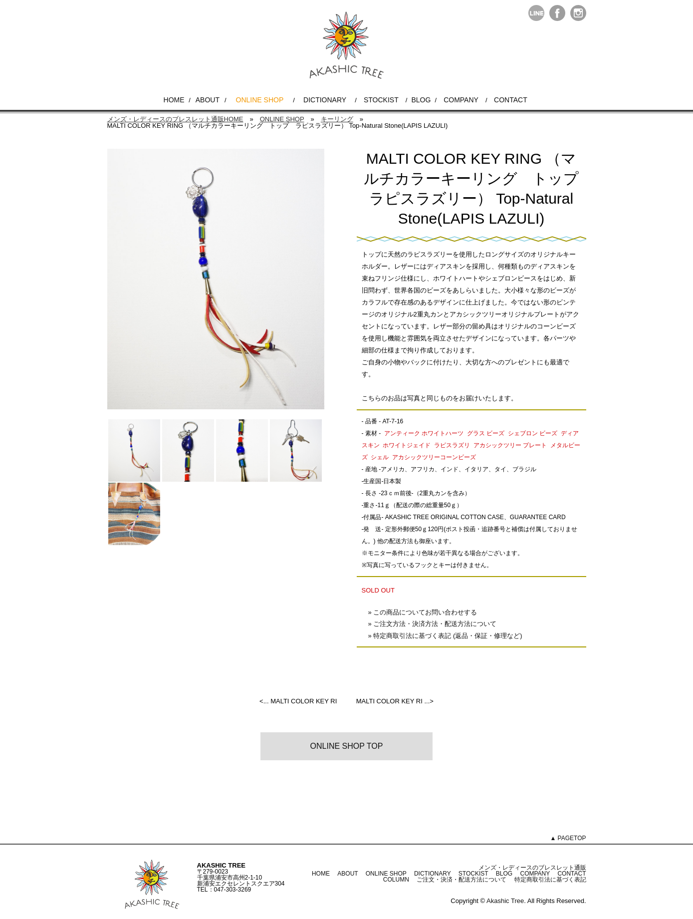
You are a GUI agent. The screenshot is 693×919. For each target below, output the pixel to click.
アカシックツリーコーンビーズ (434, 457)
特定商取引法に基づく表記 (550, 879)
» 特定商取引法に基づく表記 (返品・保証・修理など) (445, 635)
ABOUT (208, 100)
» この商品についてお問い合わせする (422, 612)
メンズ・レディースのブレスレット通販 (532, 867)
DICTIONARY (324, 100)
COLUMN (396, 879)
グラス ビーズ (485, 433)
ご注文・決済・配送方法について (461, 879)
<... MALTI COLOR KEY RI (298, 701)
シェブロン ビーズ (532, 433)
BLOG (421, 100)
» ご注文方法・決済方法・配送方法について (432, 623)
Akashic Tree (505, 901)
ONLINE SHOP (260, 100)
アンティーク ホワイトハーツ (423, 433)
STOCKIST (381, 100)
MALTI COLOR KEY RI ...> (395, 701)
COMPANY (461, 100)
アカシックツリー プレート (510, 445)
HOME (174, 100)
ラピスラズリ (452, 445)
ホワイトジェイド (407, 445)
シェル (380, 457)
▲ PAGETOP (568, 838)
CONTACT (510, 100)
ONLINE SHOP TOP (346, 746)
